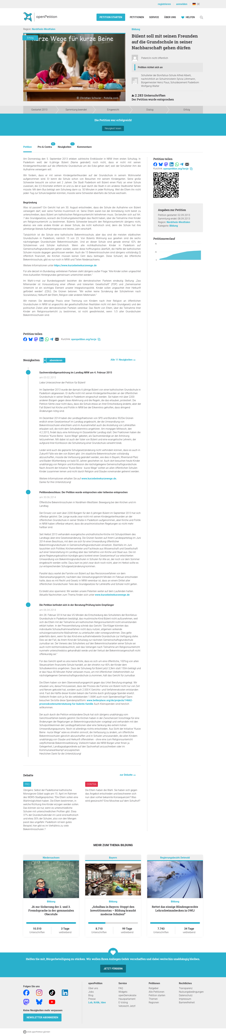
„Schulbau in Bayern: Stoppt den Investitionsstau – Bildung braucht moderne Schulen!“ (113, 910)
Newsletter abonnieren (42, 1017)
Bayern (113, 857)
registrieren (164, 4)
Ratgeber (153, 988)
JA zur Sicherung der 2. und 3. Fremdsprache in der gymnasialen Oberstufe (51, 910)
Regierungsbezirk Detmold (175, 857)
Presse (92, 998)
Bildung (136, 29)
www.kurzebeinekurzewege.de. (99, 478)
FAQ (120, 988)
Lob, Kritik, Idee (97, 1002)
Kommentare (84, 146)
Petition (27, 146)
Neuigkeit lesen (113, 128)
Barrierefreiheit (187, 1002)
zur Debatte (126, 774)
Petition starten (111, 17)
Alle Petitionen (156, 991)
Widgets (122, 991)
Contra (91, 784)
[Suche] (201, 17)
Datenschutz (186, 995)
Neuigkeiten (64, 145)
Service (154, 17)
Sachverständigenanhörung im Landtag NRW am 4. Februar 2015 (75, 372)
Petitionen (137, 17)
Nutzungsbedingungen (191, 991)
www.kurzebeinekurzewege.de (112, 594)
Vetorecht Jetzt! (127, 1006)
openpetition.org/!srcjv (85, 339)
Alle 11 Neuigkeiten (122, 359)
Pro (27, 784)
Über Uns (170, 17)
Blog (90, 995)
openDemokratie (127, 995)
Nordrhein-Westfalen (43, 29)
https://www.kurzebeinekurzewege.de (75, 265)
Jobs (91, 991)
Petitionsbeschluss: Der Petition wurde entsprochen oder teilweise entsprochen (83, 492)
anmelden (181, 4)
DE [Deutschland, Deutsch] (196, 4)
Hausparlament (126, 998)
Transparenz (186, 988)
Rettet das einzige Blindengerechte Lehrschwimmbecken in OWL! (175, 908)
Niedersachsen (51, 857)
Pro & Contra (45, 145)
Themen (153, 998)
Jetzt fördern (113, 968)
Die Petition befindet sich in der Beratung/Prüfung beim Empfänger (76, 605)
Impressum (185, 998)
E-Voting (123, 1002)
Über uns (93, 988)
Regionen (154, 1002)
